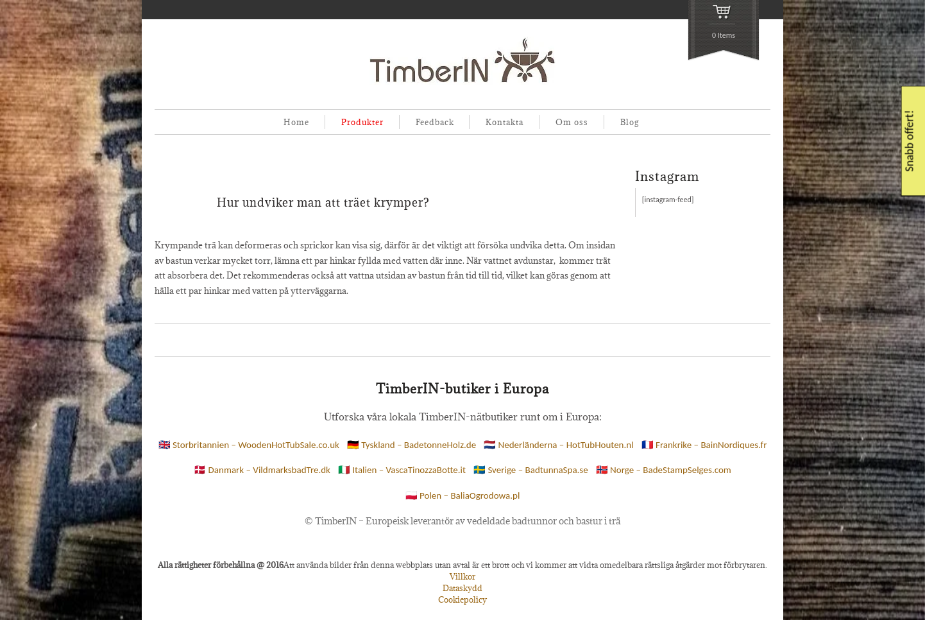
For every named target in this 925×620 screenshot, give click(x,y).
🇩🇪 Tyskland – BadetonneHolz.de (411, 445)
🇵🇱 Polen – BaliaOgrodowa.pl (462, 495)
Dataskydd (462, 588)
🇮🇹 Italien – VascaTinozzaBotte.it (402, 470)
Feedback (435, 122)
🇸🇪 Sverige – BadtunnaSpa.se (530, 470)
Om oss (572, 122)
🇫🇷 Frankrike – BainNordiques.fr (704, 445)
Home (296, 122)
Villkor (462, 576)
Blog (629, 122)
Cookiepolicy (462, 599)
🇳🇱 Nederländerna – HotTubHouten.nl (558, 445)
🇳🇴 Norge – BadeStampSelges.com (663, 470)
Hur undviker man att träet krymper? (323, 202)
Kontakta (504, 122)
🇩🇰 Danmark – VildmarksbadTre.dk (262, 470)
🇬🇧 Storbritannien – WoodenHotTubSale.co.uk (248, 445)
